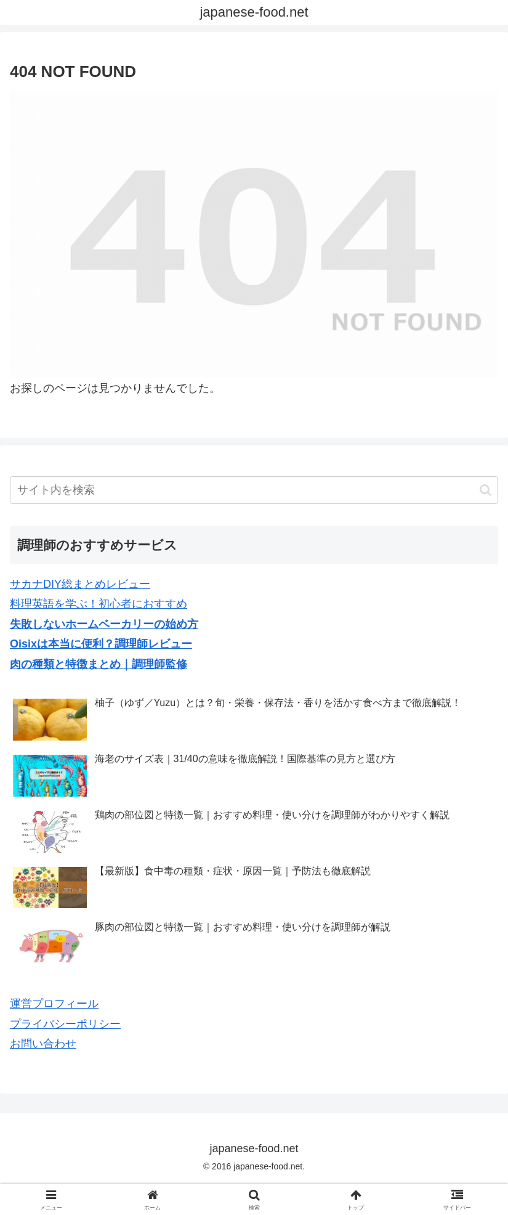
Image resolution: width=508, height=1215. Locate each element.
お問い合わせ (43, 1044)
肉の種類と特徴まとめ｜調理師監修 (98, 664)
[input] (254, 490)
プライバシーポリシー (65, 1024)
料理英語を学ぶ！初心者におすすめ (98, 604)
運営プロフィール (54, 1004)
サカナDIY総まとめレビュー (80, 584)
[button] (485, 490)
